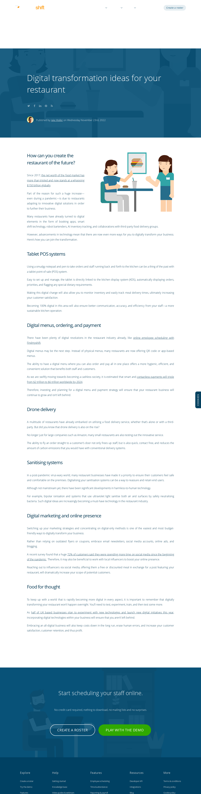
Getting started (59, 732)
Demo (144, 7)
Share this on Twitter (28, 56)
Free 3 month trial (28, 755)
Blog (132, 743)
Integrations (135, 737)
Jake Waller (57, 71)
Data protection (170, 749)
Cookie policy (169, 743)
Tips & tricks (57, 755)
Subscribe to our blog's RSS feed (51, 56)
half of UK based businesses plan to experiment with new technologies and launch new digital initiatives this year (102, 563)
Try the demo (26, 737)
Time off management (100, 755)
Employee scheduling (100, 732)
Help (130, 7)
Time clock (134, 749)
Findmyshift (56, 778)
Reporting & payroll (99, 743)
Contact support (59, 760)
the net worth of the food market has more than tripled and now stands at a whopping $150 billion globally (55, 131)
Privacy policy (169, 737)
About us (24, 760)
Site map (167, 755)
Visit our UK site (170, 760)
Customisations (137, 755)
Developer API (136, 732)
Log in (156, 7)
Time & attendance (99, 737)
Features (99, 7)
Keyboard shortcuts (61, 749)
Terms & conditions (172, 732)
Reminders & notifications (102, 749)
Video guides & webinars (63, 743)
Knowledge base (59, 737)
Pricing (115, 7)
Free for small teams (99, 760)
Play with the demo (125, 681)
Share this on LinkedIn (40, 56)
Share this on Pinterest (46, 56)
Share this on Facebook (34, 56)
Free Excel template (138, 760)
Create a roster (174, 7)
